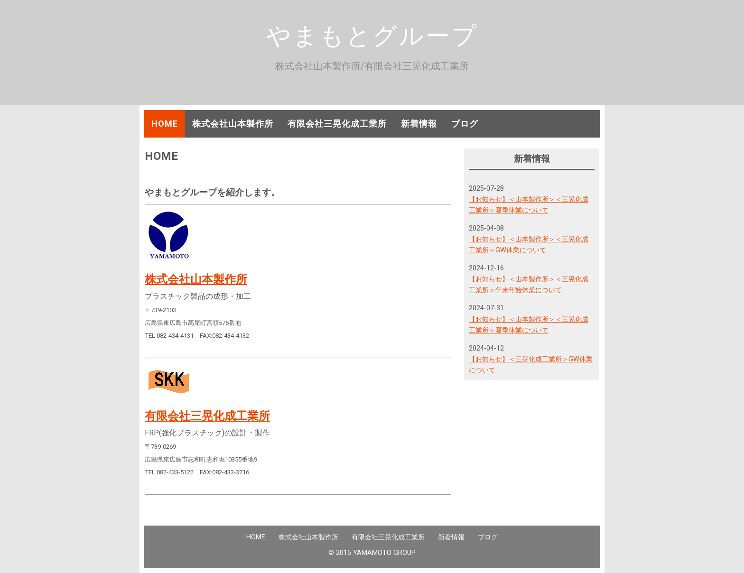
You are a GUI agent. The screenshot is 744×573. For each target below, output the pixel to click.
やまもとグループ (372, 35)
